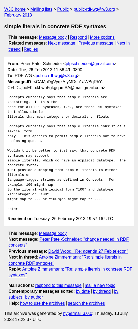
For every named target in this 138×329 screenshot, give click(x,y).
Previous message (96, 43)
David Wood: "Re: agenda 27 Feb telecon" (88, 251)
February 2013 (18, 15)
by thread (102, 291)
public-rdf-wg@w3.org (94, 9)
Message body (53, 37)
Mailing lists (41, 9)
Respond (78, 37)
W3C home (15, 9)
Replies (31, 49)
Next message (61, 43)
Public (63, 9)
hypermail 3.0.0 (77, 313)
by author (34, 297)
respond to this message (58, 285)
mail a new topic (100, 285)
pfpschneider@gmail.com (90, 63)
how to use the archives (42, 303)
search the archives (86, 303)
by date (83, 291)
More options (102, 37)
